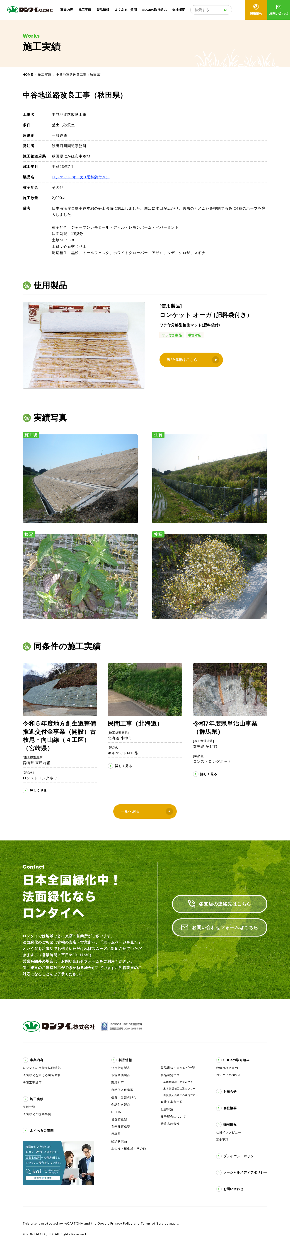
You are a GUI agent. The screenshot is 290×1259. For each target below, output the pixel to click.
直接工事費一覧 (172, 1102)
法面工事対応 (32, 1082)
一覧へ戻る (147, 811)
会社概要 (178, 10)
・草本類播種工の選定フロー (178, 1082)
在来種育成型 (120, 1126)
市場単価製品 (120, 1075)
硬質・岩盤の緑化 (124, 1097)
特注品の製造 (170, 1124)
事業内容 (66, 10)
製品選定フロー (172, 1075)
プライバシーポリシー (240, 1156)
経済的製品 (119, 1141)
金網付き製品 (120, 1104)
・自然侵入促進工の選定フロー (179, 1095)
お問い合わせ (278, 9)
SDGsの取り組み (154, 10)
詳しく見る (38, 790)
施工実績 (84, 10)
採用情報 (256, 9)
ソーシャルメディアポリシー (245, 1172)
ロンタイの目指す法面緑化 (42, 1068)
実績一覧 (29, 1107)
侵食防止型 (119, 1119)
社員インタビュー (229, 1132)
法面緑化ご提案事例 (37, 1114)
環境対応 (194, 335)
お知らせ (230, 1091)
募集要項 (222, 1139)
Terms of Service (154, 1223)
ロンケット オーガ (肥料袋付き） (81, 177)
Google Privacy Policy (115, 1223)
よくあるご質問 (126, 10)
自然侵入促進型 (122, 1090)
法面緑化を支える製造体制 (42, 1075)
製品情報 (103, 10)
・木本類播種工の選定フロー (178, 1088)
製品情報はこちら (193, 359)
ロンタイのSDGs (228, 1075)
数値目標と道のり (229, 1068)
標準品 (116, 1134)
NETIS (116, 1112)
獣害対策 (167, 1109)
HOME (28, 74)
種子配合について (173, 1116)
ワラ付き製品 (172, 335)
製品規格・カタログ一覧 (178, 1067)
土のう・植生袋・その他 (128, 1148)
